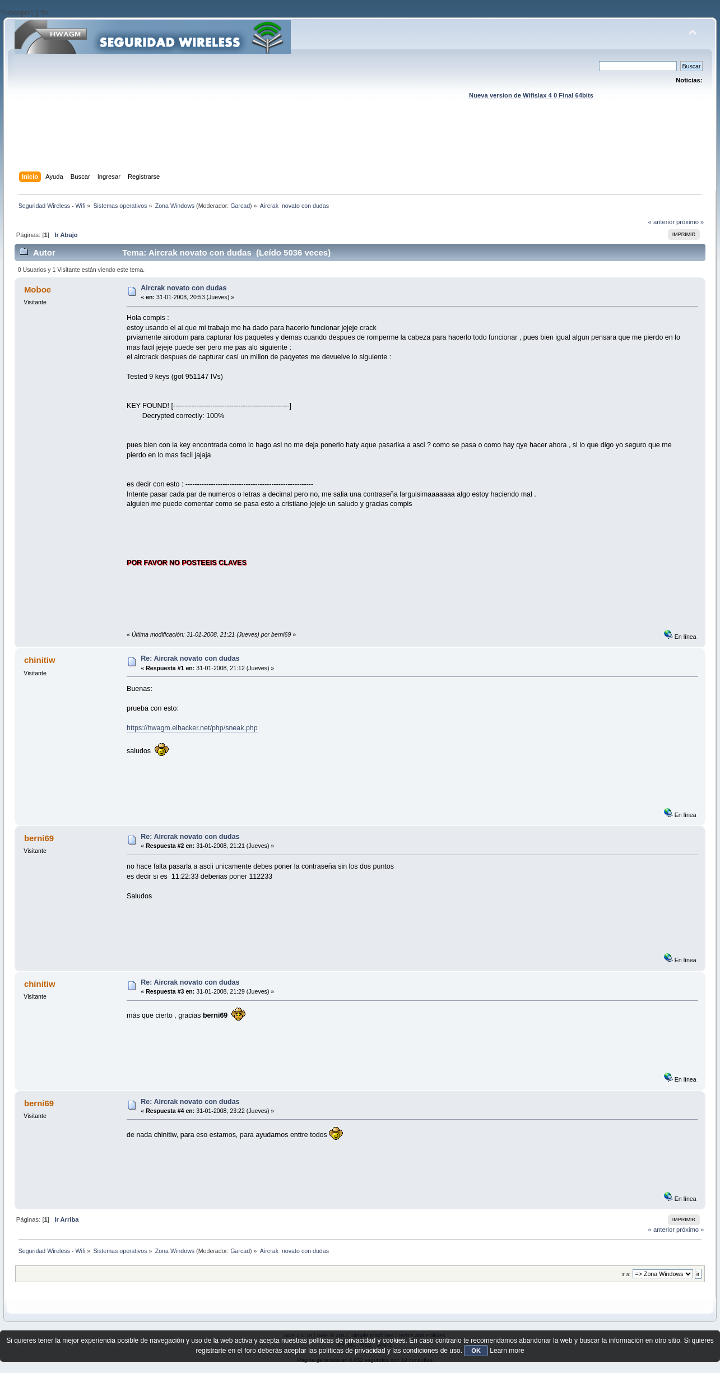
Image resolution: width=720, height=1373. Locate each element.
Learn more (507, 1351)
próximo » (690, 222)
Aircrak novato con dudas (183, 288)
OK (476, 1350)
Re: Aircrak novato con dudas (190, 658)
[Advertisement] (360, 146)
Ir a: (625, 1274)
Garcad (240, 205)
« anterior (661, 222)
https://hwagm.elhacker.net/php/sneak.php (192, 728)
